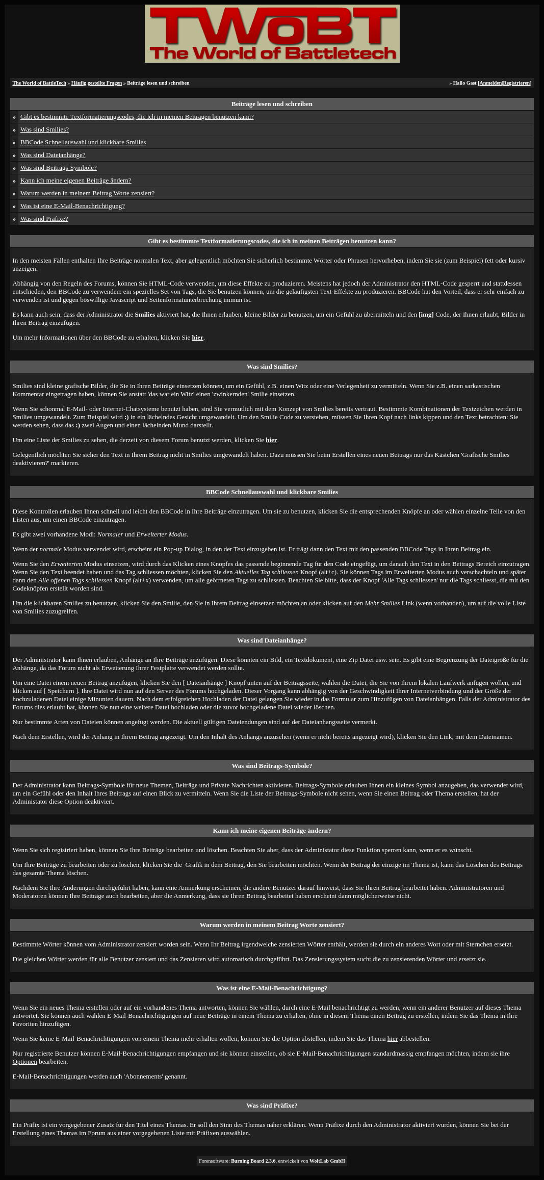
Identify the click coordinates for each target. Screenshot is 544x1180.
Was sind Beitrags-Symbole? (58, 167)
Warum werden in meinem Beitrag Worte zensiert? (87, 193)
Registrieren (516, 83)
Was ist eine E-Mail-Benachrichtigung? (72, 206)
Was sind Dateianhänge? (52, 155)
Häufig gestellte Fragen (96, 83)
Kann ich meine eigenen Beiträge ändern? (76, 180)
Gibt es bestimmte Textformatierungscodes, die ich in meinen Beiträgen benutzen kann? (137, 116)
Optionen (24, 1061)
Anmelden (490, 83)
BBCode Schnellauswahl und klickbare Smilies (83, 142)
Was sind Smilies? (44, 129)
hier (392, 1038)
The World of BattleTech (39, 83)
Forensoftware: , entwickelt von (272, 1161)
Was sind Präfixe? (44, 218)
